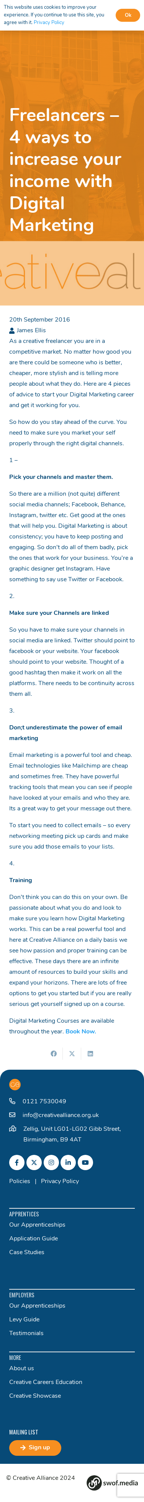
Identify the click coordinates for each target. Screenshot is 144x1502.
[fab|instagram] (51, 1162)
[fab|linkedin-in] (68, 1162)
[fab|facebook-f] (17, 1162)
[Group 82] (112, 1483)
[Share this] (53, 1054)
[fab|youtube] (85, 1162)
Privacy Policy (60, 1182)
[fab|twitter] (34, 1162)
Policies (19, 1182)
